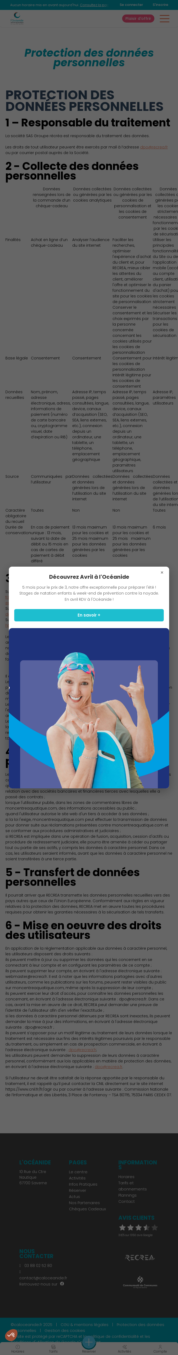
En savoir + (89, 615)
